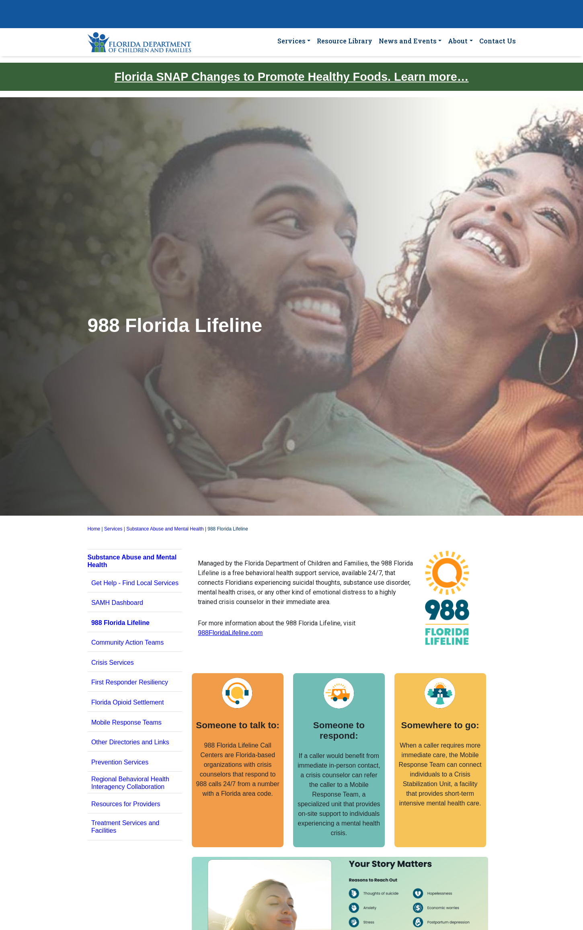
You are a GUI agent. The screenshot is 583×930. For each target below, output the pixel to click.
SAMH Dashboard (117, 602)
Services (291, 41)
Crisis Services (112, 662)
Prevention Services (119, 762)
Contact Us (497, 41)
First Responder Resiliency (129, 682)
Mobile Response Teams (126, 722)
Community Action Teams (127, 642)
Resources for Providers (125, 804)
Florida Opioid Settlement (127, 702)
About (458, 41)
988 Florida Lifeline (120, 622)
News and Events (408, 41)
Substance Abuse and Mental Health (164, 529)
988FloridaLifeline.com (230, 632)
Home (94, 529)
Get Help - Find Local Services (135, 583)
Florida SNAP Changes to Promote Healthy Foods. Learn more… (291, 76)
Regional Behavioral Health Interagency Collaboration (130, 783)
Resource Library (344, 41)
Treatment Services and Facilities (125, 826)
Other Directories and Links (130, 742)
